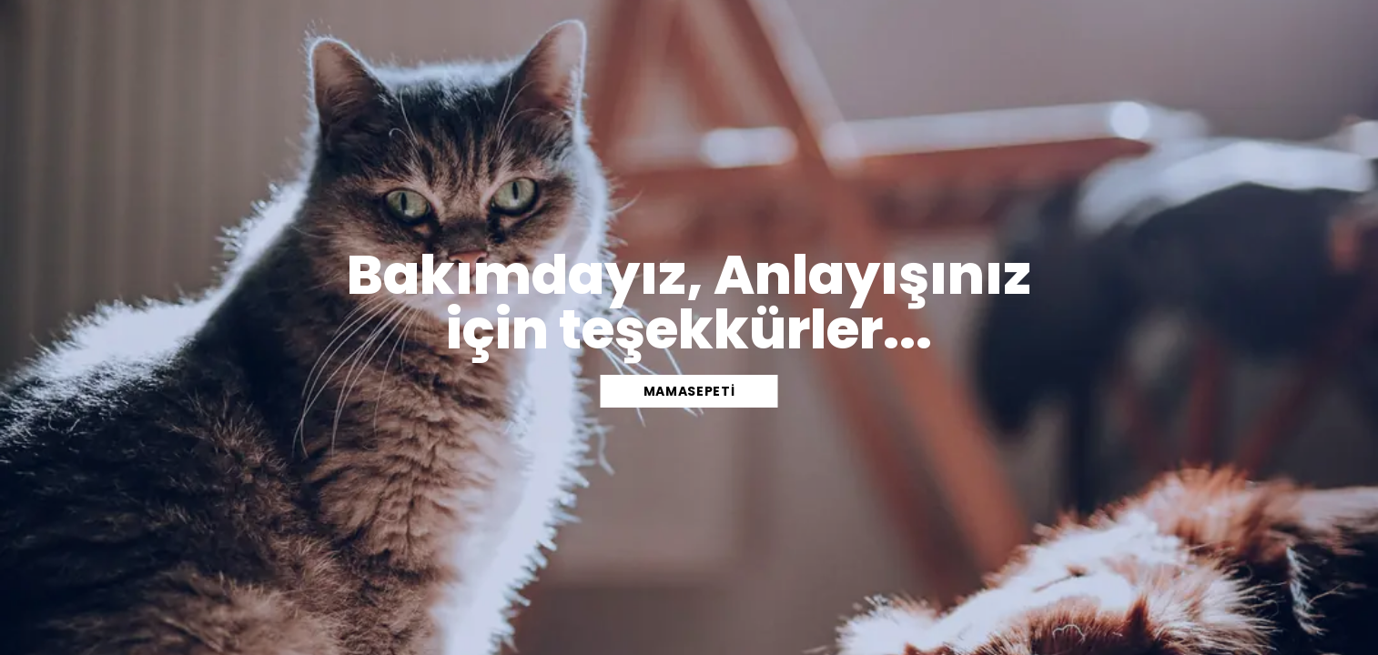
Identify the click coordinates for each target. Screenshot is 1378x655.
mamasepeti (689, 391)
